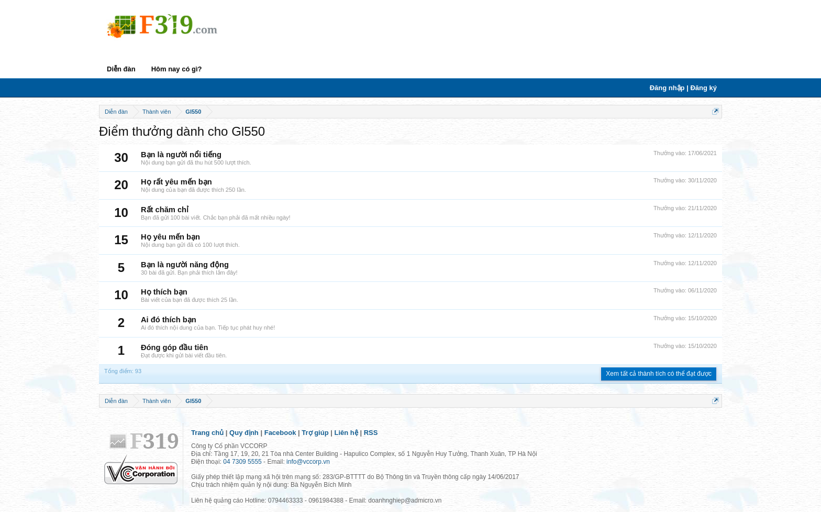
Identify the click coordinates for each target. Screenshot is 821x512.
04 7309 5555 (242, 461)
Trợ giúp (315, 433)
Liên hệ (346, 433)
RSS (371, 433)
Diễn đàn (121, 69)
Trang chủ (207, 433)
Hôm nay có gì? (176, 69)
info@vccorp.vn (308, 461)
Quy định (244, 433)
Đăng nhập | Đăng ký (683, 88)
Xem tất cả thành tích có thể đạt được (659, 373)
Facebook (280, 433)
